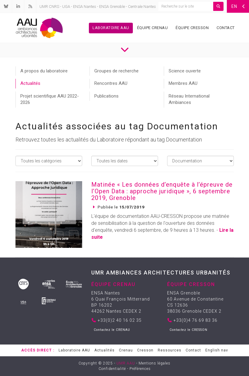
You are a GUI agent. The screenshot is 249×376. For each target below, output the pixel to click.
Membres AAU (183, 83)
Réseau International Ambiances (189, 99)
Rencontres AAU (110, 83)
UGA (66, 6)
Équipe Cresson (192, 27)
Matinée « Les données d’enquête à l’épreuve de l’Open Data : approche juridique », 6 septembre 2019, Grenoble (162, 191)
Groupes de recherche (116, 71)
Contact (226, 27)
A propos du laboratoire (44, 71)
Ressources (169, 350)
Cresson (145, 350)
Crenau (126, 350)
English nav (216, 350)
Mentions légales (154, 363)
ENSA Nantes (84, 6)
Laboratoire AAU (111, 27)
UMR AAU (125, 363)
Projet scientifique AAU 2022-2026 (49, 99)
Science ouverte (185, 71)
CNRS (54, 6)
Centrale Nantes (142, 6)
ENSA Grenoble (112, 6)
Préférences (140, 369)
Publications (106, 96)
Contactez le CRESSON (188, 330)
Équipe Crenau (152, 27)
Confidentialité (112, 369)
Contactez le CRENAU (112, 330)
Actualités (30, 83)
